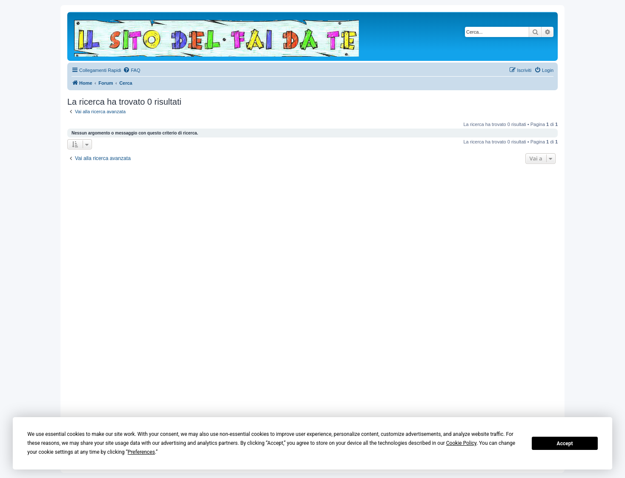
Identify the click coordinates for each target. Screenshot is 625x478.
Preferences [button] (141, 452)
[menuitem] (131, 70)
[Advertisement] (312, 292)
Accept (565, 444)
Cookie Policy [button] (461, 443)
